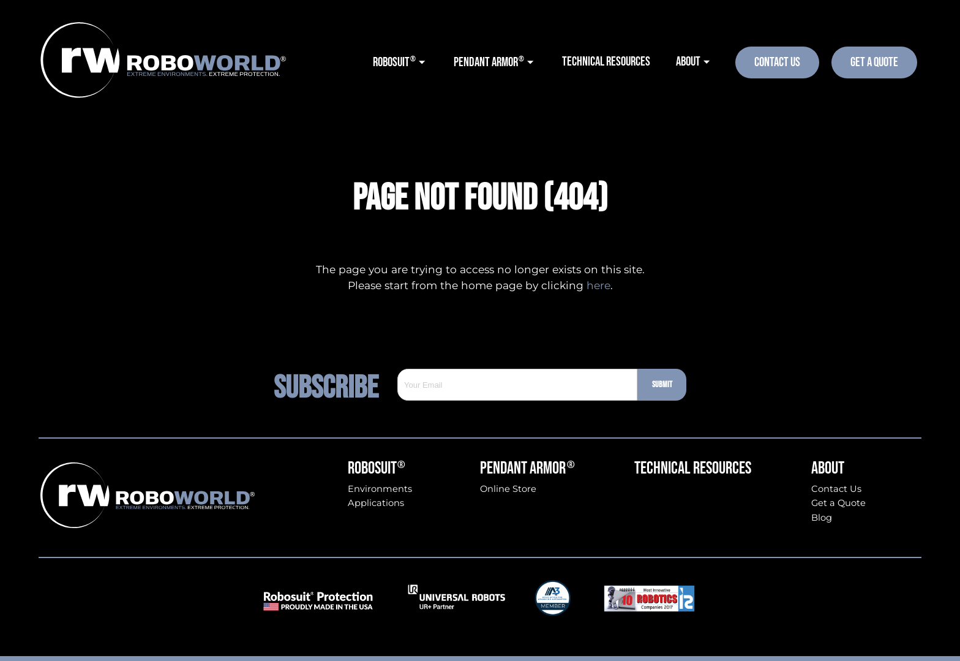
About (827, 468)
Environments (380, 489)
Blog (821, 518)
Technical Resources (692, 468)
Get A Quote (874, 62)
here (598, 285)
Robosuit (377, 468)
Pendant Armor (527, 468)
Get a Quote (838, 503)
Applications (376, 503)
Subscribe (335, 385)
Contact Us (777, 62)
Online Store (508, 489)
